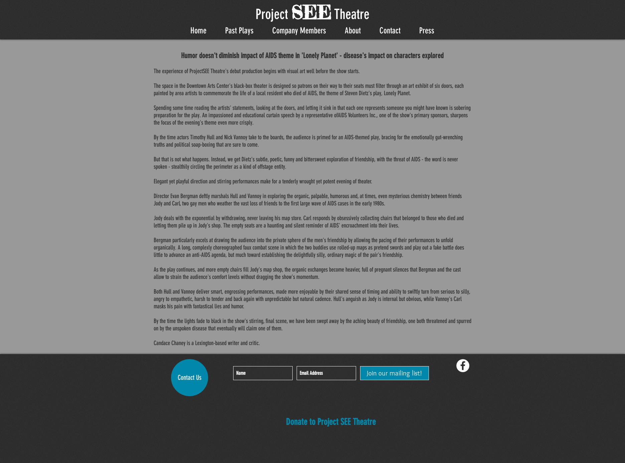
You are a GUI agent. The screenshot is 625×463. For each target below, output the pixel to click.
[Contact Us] (189, 377)
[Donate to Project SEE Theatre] (331, 422)
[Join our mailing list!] (394, 373)
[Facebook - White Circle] (462, 365)
